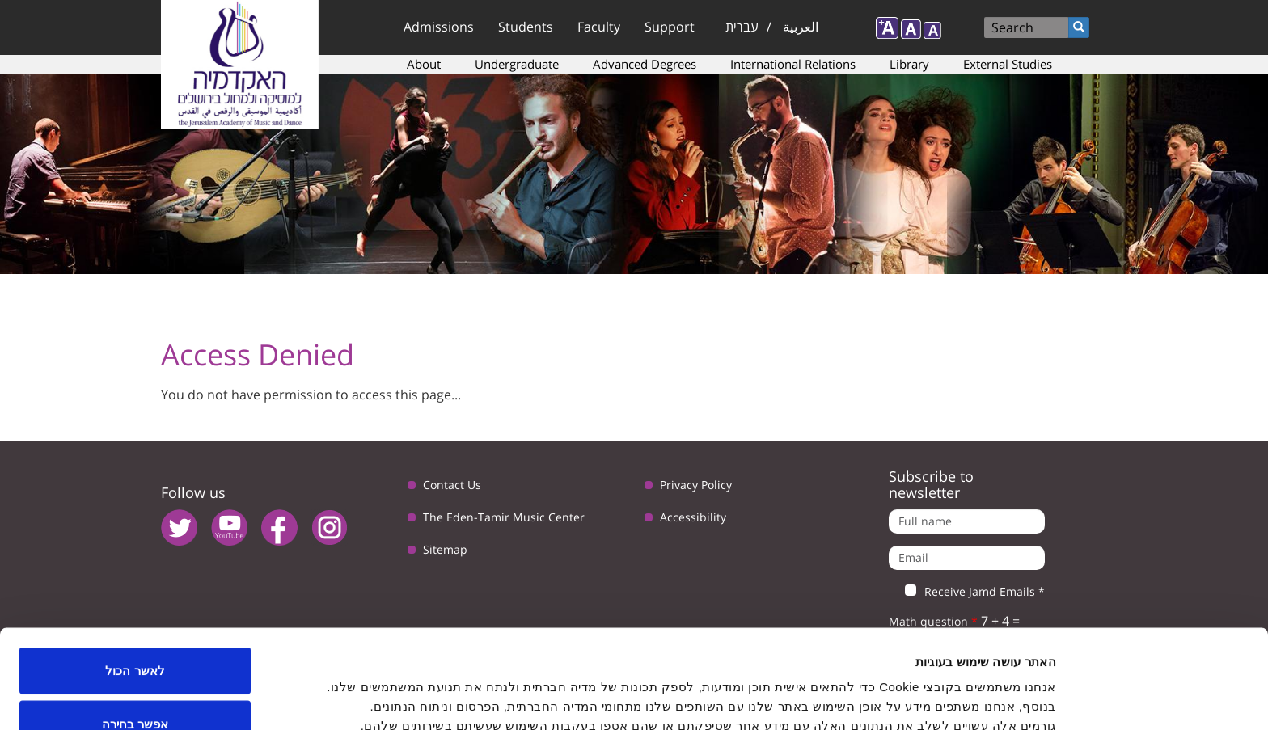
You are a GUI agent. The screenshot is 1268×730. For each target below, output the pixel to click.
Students (525, 27)
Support (670, 27)
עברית (742, 27)
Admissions (439, 27)
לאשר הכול (134, 581)
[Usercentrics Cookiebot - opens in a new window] (1164, 698)
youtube (229, 527)
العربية (800, 27)
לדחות (135, 687)
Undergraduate (517, 64)
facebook (279, 527)
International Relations (793, 64)
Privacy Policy (696, 484)
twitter (179, 527)
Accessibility (693, 517)
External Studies (1007, 64)
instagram (329, 527)
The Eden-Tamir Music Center (504, 517)
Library (909, 64)
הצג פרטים (506, 688)
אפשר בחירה (135, 634)
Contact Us (452, 484)
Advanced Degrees (644, 64)
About (424, 64)
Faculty (598, 27)
